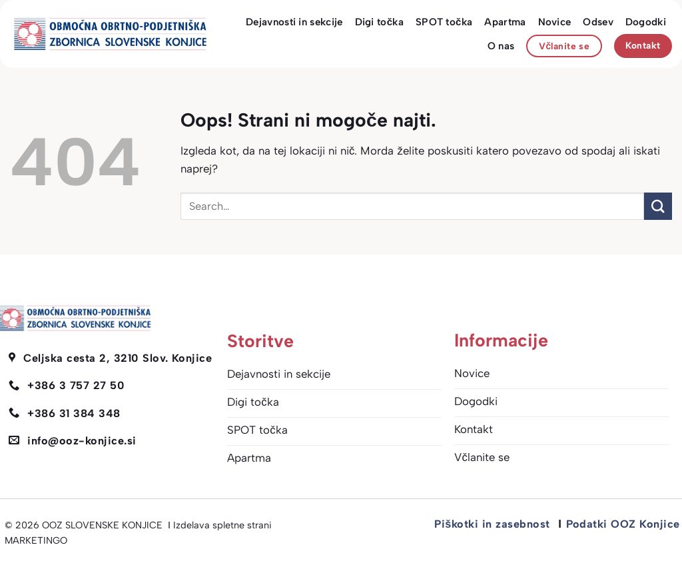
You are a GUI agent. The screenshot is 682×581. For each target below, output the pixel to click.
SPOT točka (444, 22)
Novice (554, 22)
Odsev (598, 22)
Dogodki (645, 22)
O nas (501, 46)
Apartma (504, 22)
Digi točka (379, 22)
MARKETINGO (36, 540)
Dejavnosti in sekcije (294, 22)
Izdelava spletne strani (222, 525)
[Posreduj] (658, 206)
